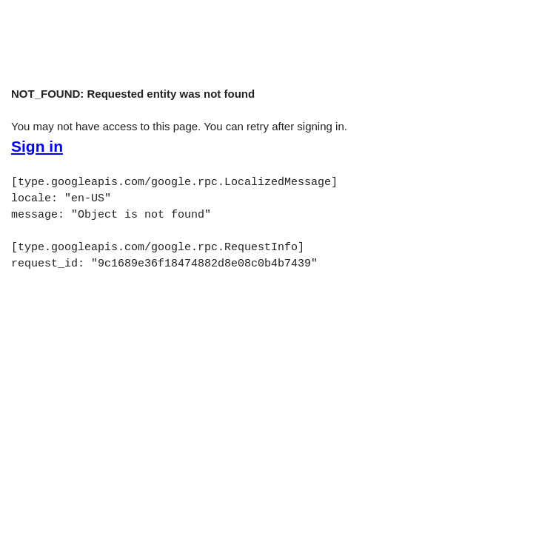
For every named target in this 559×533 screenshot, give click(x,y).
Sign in (37, 146)
